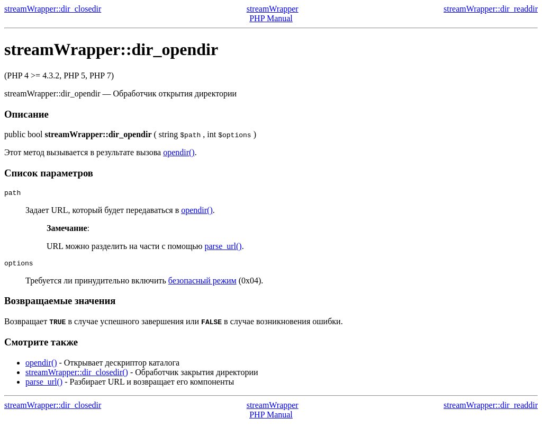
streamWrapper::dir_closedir (52, 8)
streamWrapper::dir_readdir (491, 8)
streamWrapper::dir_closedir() (76, 375)
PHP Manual (271, 18)
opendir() (179, 152)
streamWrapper (273, 8)
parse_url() (222, 247)
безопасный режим (202, 283)
